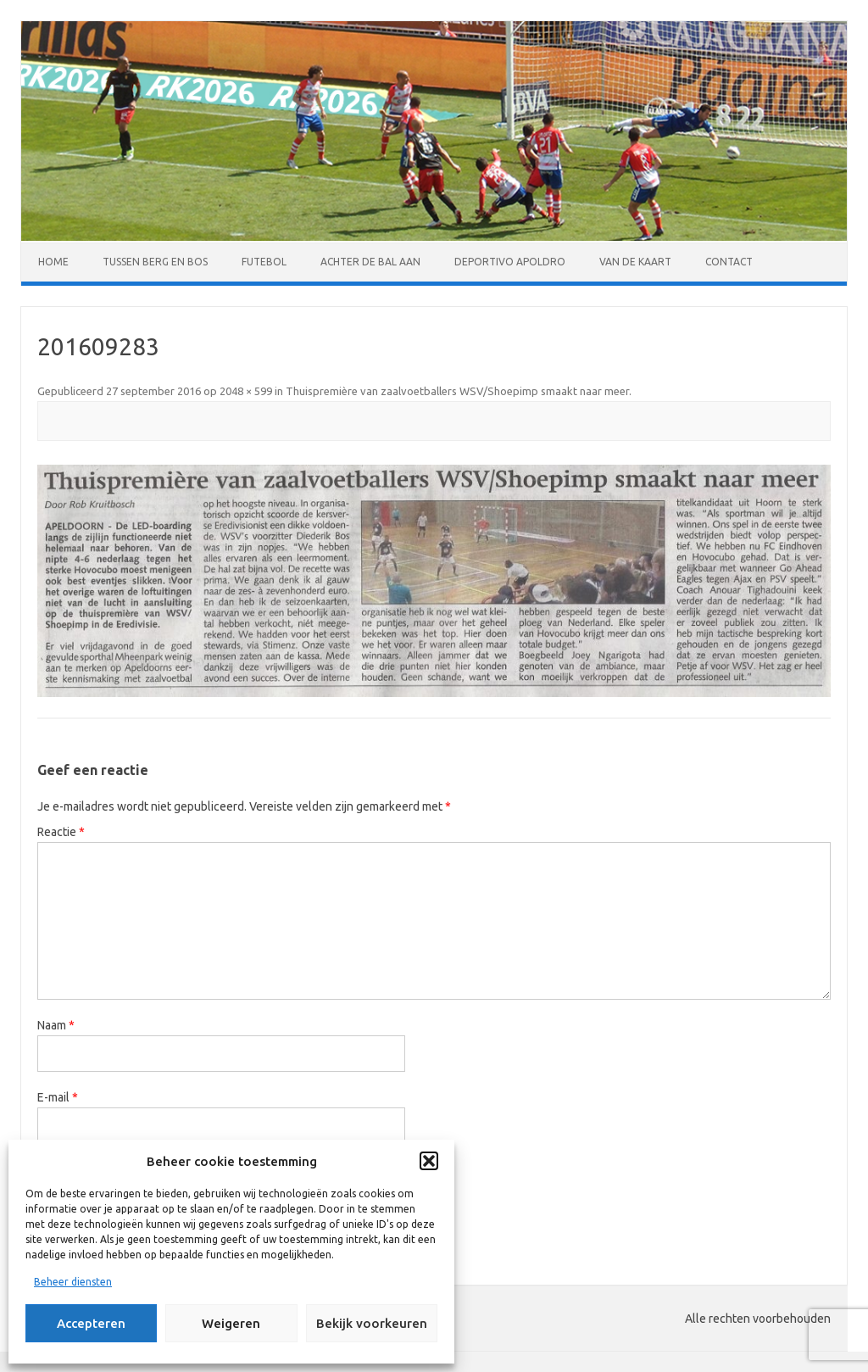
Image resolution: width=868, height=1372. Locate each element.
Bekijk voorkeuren (371, 1323)
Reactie (61, 832)
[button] (428, 1160)
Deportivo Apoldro (509, 261)
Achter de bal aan (370, 261)
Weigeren (231, 1323)
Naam (56, 1025)
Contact (729, 261)
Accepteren (91, 1323)
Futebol (264, 261)
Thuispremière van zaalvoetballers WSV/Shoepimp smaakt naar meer (457, 391)
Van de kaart (635, 261)
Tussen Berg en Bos (155, 261)
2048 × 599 (246, 391)
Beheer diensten (73, 1281)
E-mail (57, 1097)
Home (53, 261)
